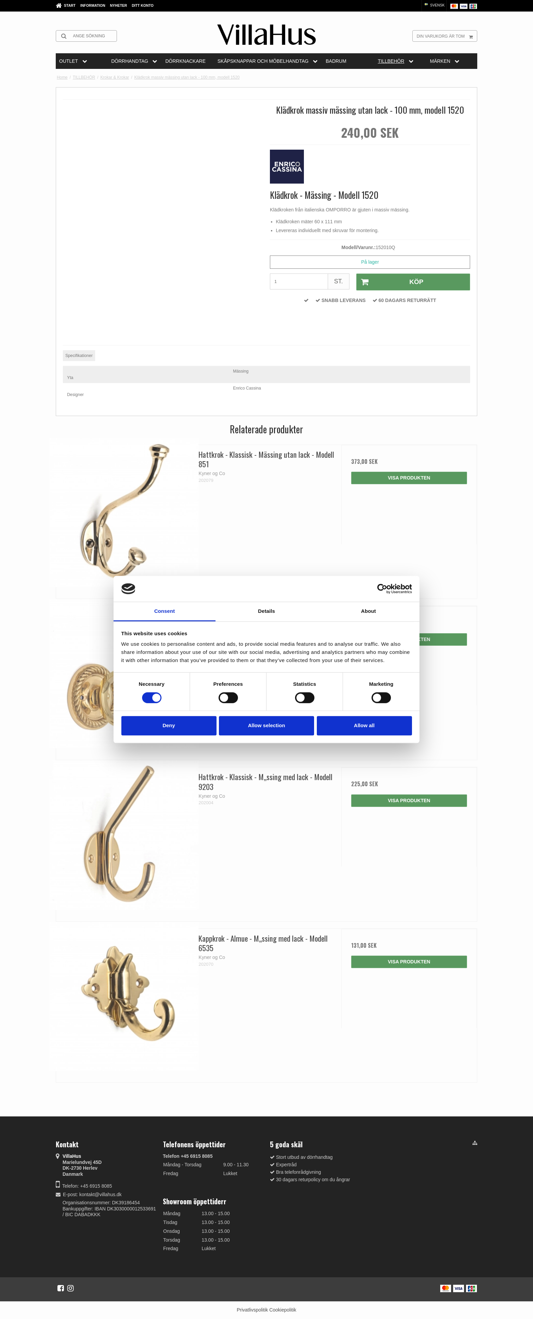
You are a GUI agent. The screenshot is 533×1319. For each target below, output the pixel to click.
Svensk (434, 5)
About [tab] (368, 611)
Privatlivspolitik (252, 1310)
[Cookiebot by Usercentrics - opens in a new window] (382, 589)
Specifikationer (78, 355)
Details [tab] (266, 611)
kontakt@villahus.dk (100, 1194)
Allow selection (266, 725)
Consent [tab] (164, 611)
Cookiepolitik (282, 1310)
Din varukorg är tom (447, 36)
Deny (168, 725)
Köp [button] (390, 282)
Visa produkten (409, 478)
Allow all (364, 725)
